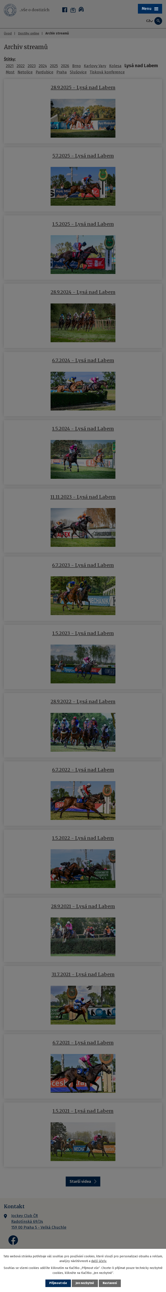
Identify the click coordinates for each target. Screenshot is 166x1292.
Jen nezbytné (85, 1283)
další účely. (99, 1261)
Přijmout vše (58, 1283)
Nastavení (110, 1283)
